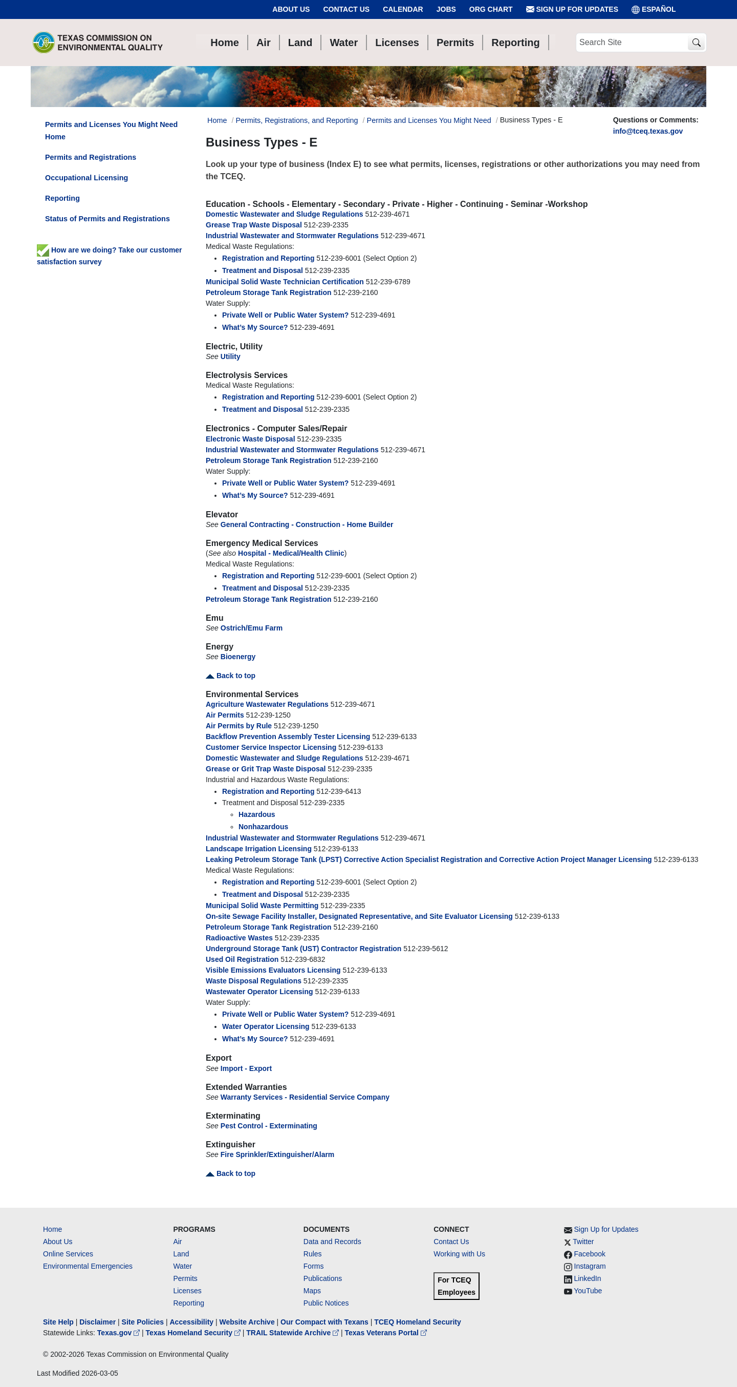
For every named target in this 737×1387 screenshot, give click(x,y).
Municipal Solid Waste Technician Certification (285, 282)
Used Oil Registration (242, 959)
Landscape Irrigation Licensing (259, 849)
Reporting (62, 198)
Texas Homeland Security (194, 1333)
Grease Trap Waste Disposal (254, 225)
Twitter (583, 1241)
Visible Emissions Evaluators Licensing (273, 970)
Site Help (58, 1322)
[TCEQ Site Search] (696, 43)
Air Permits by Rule (239, 726)
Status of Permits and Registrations (107, 219)
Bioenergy (238, 657)
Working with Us (459, 1254)
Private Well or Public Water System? (285, 315)
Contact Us (346, 9)
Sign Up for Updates (572, 9)
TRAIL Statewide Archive (293, 1333)
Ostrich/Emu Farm (252, 628)
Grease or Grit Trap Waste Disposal (266, 769)
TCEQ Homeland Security (417, 1322)
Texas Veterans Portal (386, 1333)
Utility (231, 356)
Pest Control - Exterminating (269, 1126)
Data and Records (332, 1241)
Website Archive (247, 1322)
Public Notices (326, 1303)
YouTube (588, 1291)
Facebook (589, 1254)
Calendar (403, 9)
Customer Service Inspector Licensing (271, 747)
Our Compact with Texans (324, 1322)
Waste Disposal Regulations (253, 981)
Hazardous (257, 814)
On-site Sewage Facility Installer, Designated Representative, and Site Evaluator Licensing (359, 916)
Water (182, 1266)
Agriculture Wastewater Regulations (267, 704)
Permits (185, 1278)
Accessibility (192, 1322)
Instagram (590, 1266)
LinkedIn (587, 1278)
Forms (314, 1266)
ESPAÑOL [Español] (654, 9)
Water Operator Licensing (266, 1026)
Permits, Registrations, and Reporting (296, 120)
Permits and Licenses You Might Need (429, 120)
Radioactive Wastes (239, 938)
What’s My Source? (255, 327)
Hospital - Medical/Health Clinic (291, 553)
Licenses (187, 1291)
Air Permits (225, 715)
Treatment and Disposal (262, 270)
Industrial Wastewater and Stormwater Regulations (292, 236)
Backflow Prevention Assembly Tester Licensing (288, 736)
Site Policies (143, 1322)
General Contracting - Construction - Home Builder (307, 524)
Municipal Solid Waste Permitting (262, 905)
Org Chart (491, 9)
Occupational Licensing (86, 178)
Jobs (446, 9)
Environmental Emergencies (88, 1266)
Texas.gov (119, 1333)
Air (177, 1241)
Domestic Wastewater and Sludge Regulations (284, 214)
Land (181, 1254)
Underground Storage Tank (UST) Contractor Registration (303, 948)
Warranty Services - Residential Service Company (305, 1097)
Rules (313, 1254)
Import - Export (246, 1068)
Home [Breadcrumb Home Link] (217, 120)
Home (52, 1229)
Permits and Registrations (90, 157)
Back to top (230, 675)
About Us (291, 9)
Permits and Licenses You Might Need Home (111, 130)
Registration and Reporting (268, 258)
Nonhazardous (263, 827)
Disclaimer (97, 1322)
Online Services (68, 1254)
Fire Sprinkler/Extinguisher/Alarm (278, 1154)
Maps (312, 1291)
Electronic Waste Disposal (250, 439)
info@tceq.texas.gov (648, 131)
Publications (323, 1278)
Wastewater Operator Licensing (259, 991)
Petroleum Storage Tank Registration (269, 292)
